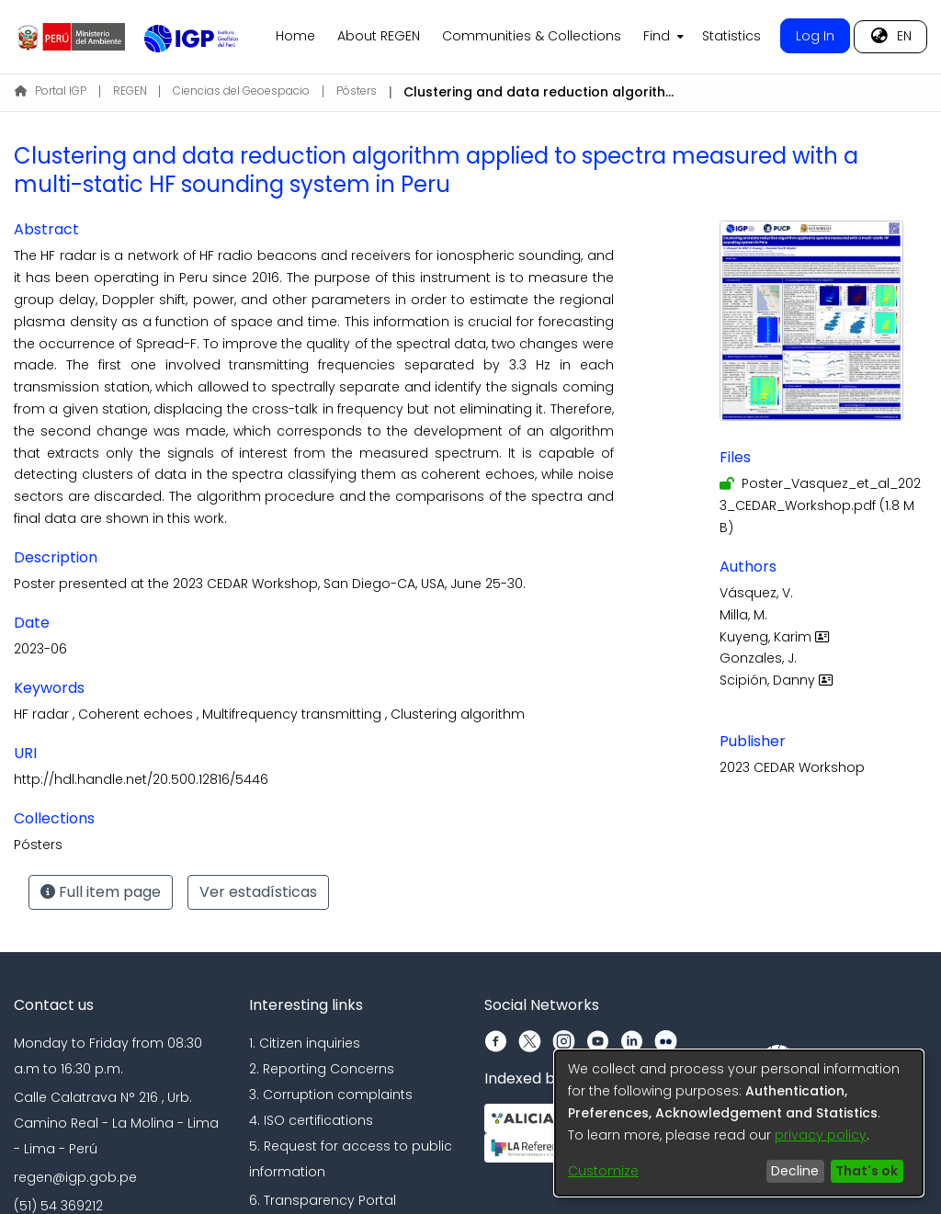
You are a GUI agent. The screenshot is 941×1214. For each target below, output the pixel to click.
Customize (603, 1171)
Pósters (356, 90)
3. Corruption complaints (331, 1094)
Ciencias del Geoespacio (241, 90)
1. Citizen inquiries (304, 1043)
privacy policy (821, 1135)
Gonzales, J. (758, 658)
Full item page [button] (100, 891)
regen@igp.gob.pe (75, 1177)
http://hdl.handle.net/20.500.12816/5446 (141, 779)
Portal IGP (50, 90)
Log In (815, 36)
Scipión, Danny (778, 680)
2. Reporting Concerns (321, 1069)
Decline (795, 1171)
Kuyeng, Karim (776, 637)
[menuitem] (662, 37)
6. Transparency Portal (322, 1200)
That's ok (866, 1171)
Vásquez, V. (756, 593)
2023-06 (40, 649)
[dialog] (739, 1123)
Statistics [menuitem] (731, 36)
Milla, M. (743, 615)
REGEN (130, 90)
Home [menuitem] (295, 36)
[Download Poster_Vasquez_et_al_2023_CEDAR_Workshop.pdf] (820, 505)
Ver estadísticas (258, 891)
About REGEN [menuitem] (378, 36)
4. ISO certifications (311, 1120)
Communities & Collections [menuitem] (531, 36)
